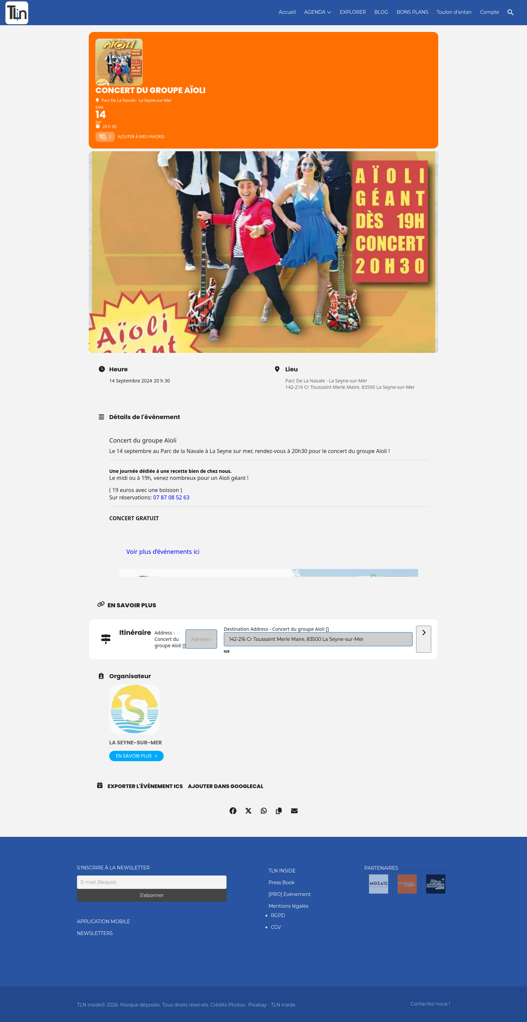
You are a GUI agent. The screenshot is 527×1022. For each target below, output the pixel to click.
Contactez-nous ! (430, 1004)
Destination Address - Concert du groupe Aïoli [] (276, 629)
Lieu (291, 369)
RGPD (278, 915)
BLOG (381, 12)
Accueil (287, 12)
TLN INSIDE (282, 871)
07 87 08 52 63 (171, 497)
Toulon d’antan (454, 12)
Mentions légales (289, 906)
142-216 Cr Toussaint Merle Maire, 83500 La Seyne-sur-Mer (350, 387)
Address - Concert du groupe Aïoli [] (170, 639)
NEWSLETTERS (95, 933)
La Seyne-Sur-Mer (135, 742)
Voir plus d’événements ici (163, 551)
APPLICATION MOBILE (103, 921)
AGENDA (314, 12)
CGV (276, 927)
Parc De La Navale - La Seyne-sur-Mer (326, 380)
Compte (489, 12)
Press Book (281, 883)
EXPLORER (353, 12)
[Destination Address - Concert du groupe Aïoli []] (318, 639)
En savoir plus (136, 756)
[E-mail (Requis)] (152, 882)
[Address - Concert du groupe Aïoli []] (201, 639)
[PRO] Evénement (290, 894)
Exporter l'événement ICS (145, 786)
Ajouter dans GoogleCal (226, 786)
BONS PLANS (412, 12)
